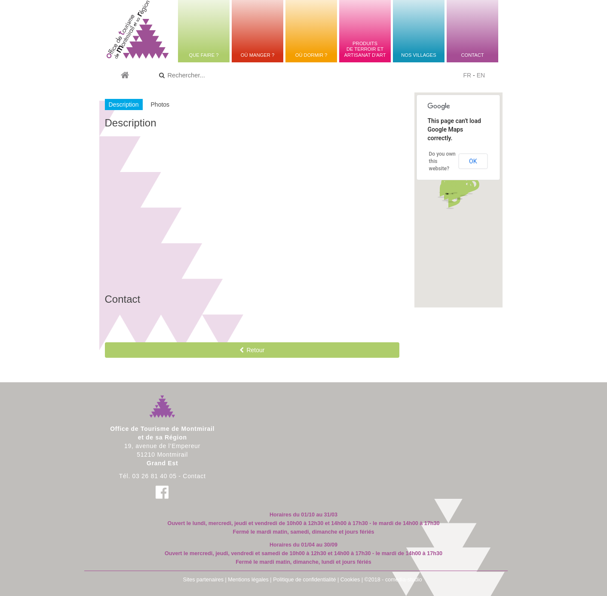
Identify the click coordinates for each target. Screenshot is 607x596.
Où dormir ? (311, 55)
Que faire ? (203, 55)
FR (467, 75)
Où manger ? (257, 55)
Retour (252, 350)
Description (124, 104)
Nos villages (418, 55)
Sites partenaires (203, 580)
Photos (160, 104)
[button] (467, 188)
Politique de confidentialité (304, 580)
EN (481, 75)
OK (473, 161)
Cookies (350, 580)
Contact (472, 55)
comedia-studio (403, 580)
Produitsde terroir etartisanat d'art (365, 49)
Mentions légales (248, 580)
